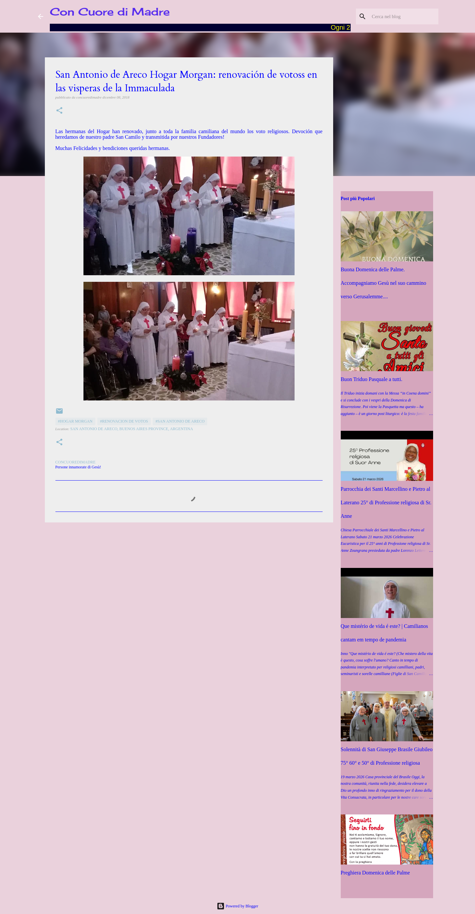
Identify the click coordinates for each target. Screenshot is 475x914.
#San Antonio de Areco (180, 421)
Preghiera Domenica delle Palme (375, 872)
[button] (59, 110)
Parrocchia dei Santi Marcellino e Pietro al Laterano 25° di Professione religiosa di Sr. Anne (386, 502)
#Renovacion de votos (124, 421)
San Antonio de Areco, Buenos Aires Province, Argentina (131, 429)
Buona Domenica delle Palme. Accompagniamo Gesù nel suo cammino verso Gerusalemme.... (384, 283)
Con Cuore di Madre (110, 11)
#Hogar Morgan (75, 421)
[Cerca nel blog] (403, 16)
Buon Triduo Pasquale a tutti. (371, 379)
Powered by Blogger (237, 906)
